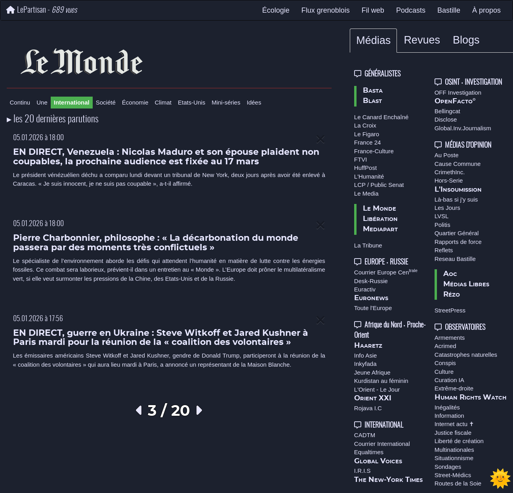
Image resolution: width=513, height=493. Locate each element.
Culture (444, 371)
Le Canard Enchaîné (381, 117)
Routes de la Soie (458, 483)
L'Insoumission (458, 189)
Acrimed (445, 346)
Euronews (371, 298)
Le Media (366, 193)
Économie (135, 102)
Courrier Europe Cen (386, 272)
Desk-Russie (371, 281)
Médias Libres (466, 284)
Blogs (466, 40)
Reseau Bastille (455, 258)
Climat (163, 102)
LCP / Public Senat (379, 184)
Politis (442, 224)
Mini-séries (226, 102)
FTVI (360, 159)
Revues (422, 40)
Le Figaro (366, 134)
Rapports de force (458, 241)
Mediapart (380, 229)
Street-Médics (453, 475)
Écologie (276, 10)
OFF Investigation (458, 92)
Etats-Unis (191, 102)
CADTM (364, 435)
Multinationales (454, 449)
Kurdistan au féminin (381, 380)
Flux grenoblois (325, 10)
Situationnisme (454, 458)
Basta (373, 90)
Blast (372, 101)
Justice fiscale (453, 432)
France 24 (367, 142)
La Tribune (368, 245)
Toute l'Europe (373, 308)
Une (42, 102)
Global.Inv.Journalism (463, 128)
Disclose (446, 119)
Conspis (445, 363)
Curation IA (449, 380)
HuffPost (365, 167)
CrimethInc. (450, 172)
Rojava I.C (368, 408)
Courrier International (382, 443)
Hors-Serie (449, 180)
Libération (380, 219)
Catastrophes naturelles (466, 354)
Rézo (451, 294)
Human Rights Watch (471, 397)
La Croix (365, 125)
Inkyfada (365, 363)
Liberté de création (459, 441)
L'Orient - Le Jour (377, 389)
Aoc (450, 274)
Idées (254, 102)
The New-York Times (388, 479)
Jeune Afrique (372, 372)
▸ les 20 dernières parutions (53, 119)
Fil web (373, 10)
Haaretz (368, 345)
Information (449, 415)
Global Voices (378, 461)
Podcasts (410, 10)
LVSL (442, 216)
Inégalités (447, 407)
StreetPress (450, 310)
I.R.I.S (362, 470)
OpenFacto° (455, 101)
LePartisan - (41, 10)
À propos (486, 10)
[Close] (320, 139)
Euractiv (365, 289)
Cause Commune (458, 163)
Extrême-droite (454, 388)
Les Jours (447, 207)
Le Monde (379, 208)
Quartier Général (457, 233)
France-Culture (374, 151)
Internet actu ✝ (455, 424)
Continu (20, 102)
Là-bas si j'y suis (456, 199)
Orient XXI (372, 398)
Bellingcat (447, 111)
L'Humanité (369, 176)
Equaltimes (368, 452)
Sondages (448, 466)
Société (106, 102)
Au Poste (447, 155)
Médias (373, 40)
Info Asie (365, 355)
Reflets (444, 250)
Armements (450, 337)
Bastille (448, 10)
